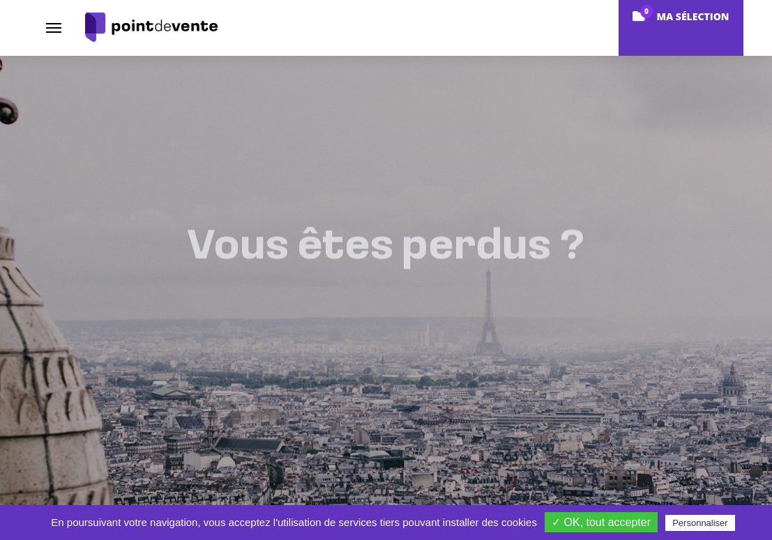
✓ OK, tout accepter (601, 522)
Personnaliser (700, 523)
